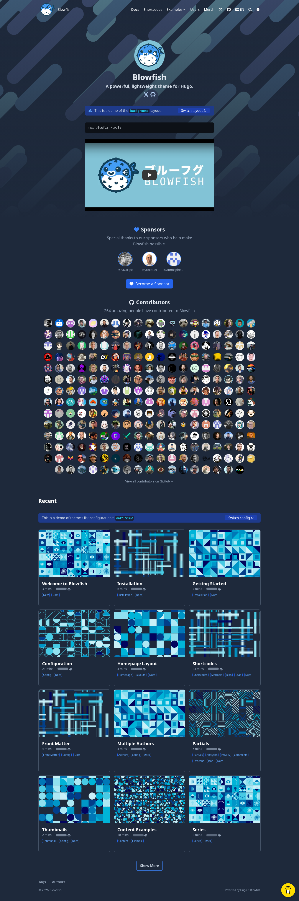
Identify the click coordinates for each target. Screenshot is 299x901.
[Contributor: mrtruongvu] (138, 436)
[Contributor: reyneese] (138, 424)
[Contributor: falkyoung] (160, 436)
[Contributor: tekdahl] (251, 334)
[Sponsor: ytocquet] (149, 262)
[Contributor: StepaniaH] (115, 357)
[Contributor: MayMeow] (81, 345)
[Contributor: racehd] (104, 334)
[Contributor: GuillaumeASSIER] (183, 345)
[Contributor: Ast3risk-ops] (48, 334)
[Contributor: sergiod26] (59, 402)
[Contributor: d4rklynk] (239, 334)
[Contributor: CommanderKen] (239, 424)
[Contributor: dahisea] (194, 368)
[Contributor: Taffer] (194, 424)
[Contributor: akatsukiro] (81, 402)
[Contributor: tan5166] (183, 402)
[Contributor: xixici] (59, 413)
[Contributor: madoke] (59, 334)
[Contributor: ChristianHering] (172, 368)
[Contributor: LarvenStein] (48, 390)
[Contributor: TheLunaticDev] (115, 402)
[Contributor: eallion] (59, 357)
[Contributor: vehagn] (160, 379)
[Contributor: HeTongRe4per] (160, 413)
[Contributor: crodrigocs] (70, 368)
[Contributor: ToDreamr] (115, 413)
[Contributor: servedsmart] (115, 323)
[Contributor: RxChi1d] (70, 334)
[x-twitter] (221, 9)
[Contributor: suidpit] (172, 402)
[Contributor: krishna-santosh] (138, 357)
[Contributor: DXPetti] (48, 436)
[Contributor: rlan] (149, 345)
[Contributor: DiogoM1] (48, 345)
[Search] (250, 9)
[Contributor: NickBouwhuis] (160, 458)
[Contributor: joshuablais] (127, 469)
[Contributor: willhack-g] (48, 413)
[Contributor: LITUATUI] (115, 334)
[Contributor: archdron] (81, 447)
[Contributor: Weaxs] (127, 323)
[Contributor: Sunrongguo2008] (239, 345)
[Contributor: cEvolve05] (93, 390)
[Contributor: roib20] (160, 424)
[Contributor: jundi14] (149, 469)
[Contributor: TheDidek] (206, 368)
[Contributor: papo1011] (115, 424)
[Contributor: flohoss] (93, 345)
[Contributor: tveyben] (138, 402)
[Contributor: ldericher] (194, 323)
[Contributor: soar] (251, 436)
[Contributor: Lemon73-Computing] (93, 323)
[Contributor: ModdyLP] (138, 345)
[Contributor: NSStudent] (127, 458)
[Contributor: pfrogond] (217, 323)
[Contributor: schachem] (172, 424)
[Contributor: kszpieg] (183, 469)
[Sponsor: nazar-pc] (125, 262)
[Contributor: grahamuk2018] (149, 402)
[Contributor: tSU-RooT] (239, 458)
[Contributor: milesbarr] (239, 368)
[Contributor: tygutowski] (251, 402)
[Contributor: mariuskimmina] (228, 447)
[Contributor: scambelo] (48, 402)
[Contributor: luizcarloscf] (217, 469)
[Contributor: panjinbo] (93, 469)
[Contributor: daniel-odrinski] (206, 323)
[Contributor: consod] (251, 424)
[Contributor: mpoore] (81, 458)
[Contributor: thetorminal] (228, 402)
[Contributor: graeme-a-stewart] (228, 458)
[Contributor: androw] (149, 334)
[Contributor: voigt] (183, 368)
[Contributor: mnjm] (138, 334)
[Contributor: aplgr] (160, 368)
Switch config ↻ (241, 517)
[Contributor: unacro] (217, 345)
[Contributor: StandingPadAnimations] (59, 368)
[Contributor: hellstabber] (172, 413)
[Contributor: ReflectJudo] (59, 447)
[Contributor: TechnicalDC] (115, 436)
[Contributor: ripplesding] (149, 424)
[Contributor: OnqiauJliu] (217, 458)
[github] (229, 9)
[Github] (153, 94)
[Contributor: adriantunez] (228, 436)
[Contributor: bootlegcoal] (81, 390)
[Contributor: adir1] (138, 368)
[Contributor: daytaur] (104, 390)
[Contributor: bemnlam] (172, 447)
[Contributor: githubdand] (127, 390)
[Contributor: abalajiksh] (127, 447)
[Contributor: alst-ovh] (59, 390)
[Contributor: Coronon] (194, 390)
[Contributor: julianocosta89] (138, 469)
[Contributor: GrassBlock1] (149, 413)
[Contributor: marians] (70, 379)
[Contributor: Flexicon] (48, 379)
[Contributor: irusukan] (70, 413)
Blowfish (65, 9)
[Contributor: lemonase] (149, 357)
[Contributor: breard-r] (160, 390)
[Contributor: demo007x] (138, 413)
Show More (149, 865)
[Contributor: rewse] (70, 402)
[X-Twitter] (146, 94)
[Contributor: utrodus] (251, 357)
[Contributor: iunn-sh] (194, 334)
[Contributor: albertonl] (251, 345)
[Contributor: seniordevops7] (149, 436)
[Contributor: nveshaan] (228, 368)
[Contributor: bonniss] (239, 402)
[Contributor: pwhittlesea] (93, 368)
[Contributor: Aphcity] (172, 323)
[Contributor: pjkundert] (138, 379)
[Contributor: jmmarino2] (228, 334)
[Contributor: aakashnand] (115, 345)
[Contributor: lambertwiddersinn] (251, 413)
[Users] (195, 9)
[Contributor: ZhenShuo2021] (70, 323)
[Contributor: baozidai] (70, 390)
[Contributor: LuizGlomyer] (228, 469)
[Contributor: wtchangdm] (160, 323)
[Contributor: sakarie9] (228, 390)
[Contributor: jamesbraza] (115, 379)
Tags (42, 882)
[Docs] (135, 9)
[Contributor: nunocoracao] (48, 323)
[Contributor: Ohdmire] (104, 424)
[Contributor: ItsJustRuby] (206, 390)
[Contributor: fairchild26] (127, 357)
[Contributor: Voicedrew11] (70, 447)
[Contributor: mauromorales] (48, 458)
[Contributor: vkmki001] (127, 413)
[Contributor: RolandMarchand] (172, 390)
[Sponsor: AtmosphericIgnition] (173, 262)
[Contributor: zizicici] (81, 413)
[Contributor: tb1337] (194, 402)
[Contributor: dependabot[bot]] (59, 323)
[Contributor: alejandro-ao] (239, 436)
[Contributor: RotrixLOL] (183, 390)
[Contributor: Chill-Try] (206, 447)
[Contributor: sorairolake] (93, 402)
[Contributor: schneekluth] (160, 402)
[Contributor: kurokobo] (228, 413)
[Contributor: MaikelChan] (138, 323)
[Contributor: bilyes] (70, 469)
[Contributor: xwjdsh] (239, 357)
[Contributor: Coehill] (70, 357)
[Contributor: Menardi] (59, 458)
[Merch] (209, 9)
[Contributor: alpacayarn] (239, 413)
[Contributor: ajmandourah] (206, 334)
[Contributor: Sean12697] (251, 390)
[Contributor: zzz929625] (93, 413)
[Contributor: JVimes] (104, 469)
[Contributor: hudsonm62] (160, 357)
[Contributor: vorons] (104, 413)
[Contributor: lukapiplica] (172, 357)
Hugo (243, 890)
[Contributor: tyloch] (115, 447)
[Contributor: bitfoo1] (70, 436)
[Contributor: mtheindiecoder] (48, 368)
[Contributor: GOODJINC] (183, 436)
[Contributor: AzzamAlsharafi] (149, 447)
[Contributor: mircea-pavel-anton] (81, 323)
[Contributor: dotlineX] (104, 402)
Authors (58, 882)
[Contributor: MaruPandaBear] (251, 447)
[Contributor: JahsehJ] (172, 345)
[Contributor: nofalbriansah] (160, 334)
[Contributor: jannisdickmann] (81, 469)
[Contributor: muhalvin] (115, 458)
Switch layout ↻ (194, 110)
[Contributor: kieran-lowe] (81, 379)
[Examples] (176, 9)
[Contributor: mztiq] (183, 334)
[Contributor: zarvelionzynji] (228, 379)
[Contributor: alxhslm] (104, 323)
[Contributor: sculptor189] (59, 345)
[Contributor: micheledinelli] (228, 357)
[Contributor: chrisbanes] (93, 334)
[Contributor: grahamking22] (138, 390)
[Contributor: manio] (239, 447)
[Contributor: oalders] (183, 458)
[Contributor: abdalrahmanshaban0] (251, 379)
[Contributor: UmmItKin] (172, 334)
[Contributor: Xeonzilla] (228, 345)
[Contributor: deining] (104, 345)
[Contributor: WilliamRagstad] (194, 345)
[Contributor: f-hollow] (217, 413)
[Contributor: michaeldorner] (217, 334)
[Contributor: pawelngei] (206, 436)
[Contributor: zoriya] (239, 379)
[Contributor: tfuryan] (217, 402)
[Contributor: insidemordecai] (239, 323)
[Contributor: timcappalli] (160, 345)
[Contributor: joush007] (104, 379)
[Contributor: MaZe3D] (239, 469)
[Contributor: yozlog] (206, 379)
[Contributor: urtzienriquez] (149, 379)
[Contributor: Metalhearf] (70, 458)
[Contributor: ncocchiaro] (104, 368)
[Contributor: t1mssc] (81, 368)
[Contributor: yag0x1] (217, 379)
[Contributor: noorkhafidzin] (172, 458)
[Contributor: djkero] (59, 469)
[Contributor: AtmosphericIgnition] (138, 447)
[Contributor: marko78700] (59, 424)
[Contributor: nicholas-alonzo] (93, 424)
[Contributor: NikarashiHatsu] (127, 368)
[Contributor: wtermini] (183, 379)
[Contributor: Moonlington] (104, 458)
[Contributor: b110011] (183, 447)
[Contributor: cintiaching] (217, 424)
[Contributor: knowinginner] (172, 379)
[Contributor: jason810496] (70, 345)
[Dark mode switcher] (258, 9)
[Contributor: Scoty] (48, 357)
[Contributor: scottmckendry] (239, 390)
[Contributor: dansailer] (59, 436)
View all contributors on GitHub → (149, 481)
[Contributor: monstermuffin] (81, 424)
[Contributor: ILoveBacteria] (115, 368)
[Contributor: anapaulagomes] (149, 368)
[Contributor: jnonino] (93, 379)
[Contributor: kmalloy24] (194, 469)
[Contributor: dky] (115, 390)
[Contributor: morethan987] (70, 424)
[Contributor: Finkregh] (206, 458)
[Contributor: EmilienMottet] (217, 368)
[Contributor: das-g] (217, 357)
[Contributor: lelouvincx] (48, 424)
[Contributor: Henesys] (251, 458)
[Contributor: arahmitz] (217, 436)
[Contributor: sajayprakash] (217, 390)
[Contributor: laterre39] (81, 334)
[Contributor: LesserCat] (206, 469)
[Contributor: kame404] (206, 413)
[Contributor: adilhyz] (206, 345)
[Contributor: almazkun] (48, 447)
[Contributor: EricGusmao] (93, 357)
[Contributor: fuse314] (127, 334)
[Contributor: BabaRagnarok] (149, 323)
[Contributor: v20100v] (194, 357)
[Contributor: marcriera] (217, 447)
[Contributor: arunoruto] (183, 357)
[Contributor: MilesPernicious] (251, 368)
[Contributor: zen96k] (172, 469)
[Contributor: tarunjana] (127, 402)
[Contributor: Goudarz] (104, 357)
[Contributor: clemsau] (228, 424)
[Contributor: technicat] (149, 390)
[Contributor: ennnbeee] (149, 458)
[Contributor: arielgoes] (104, 447)
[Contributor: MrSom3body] (160, 469)
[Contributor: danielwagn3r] (81, 357)
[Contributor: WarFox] (93, 436)
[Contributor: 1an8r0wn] (183, 424)
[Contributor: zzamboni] (104, 436)
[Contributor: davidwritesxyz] (81, 436)
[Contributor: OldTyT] (194, 458)
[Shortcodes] (153, 9)
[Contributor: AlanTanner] (127, 345)
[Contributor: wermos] (183, 323)
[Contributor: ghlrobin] (194, 436)
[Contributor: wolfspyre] (194, 379)
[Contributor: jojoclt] (115, 469)
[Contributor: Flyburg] (172, 436)
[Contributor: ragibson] (228, 323)
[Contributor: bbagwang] (160, 447)
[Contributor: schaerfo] (206, 424)
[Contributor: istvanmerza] (194, 413)
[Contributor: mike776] (93, 458)
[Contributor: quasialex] (127, 424)
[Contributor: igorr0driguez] (183, 413)
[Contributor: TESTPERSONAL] (206, 402)
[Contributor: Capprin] (194, 447)
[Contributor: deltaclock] (138, 458)
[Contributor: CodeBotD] (127, 436)
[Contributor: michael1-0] (59, 379)
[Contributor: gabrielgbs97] (127, 379)
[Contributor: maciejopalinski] (206, 357)
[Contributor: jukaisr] (251, 323)
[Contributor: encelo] (93, 447)
